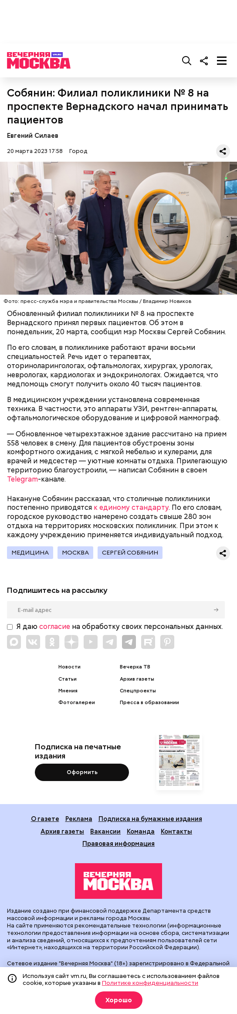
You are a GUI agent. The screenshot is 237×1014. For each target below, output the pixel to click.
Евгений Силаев (32, 135)
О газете (45, 819)
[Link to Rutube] (148, 642)
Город (78, 151)
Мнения (68, 690)
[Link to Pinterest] (167, 642)
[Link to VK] (33, 642)
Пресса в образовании (149, 702)
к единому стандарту (131, 507)
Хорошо (118, 1000)
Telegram (22, 479)
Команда (141, 831)
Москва (75, 552)
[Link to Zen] (71, 642)
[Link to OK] (52, 642)
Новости (69, 667)
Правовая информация (118, 843)
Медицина (30, 552)
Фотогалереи (76, 702)
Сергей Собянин (130, 552)
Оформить (82, 772)
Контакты (176, 831)
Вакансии (105, 831)
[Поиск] (187, 60)
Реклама (78, 819)
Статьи (67, 679)
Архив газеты (137, 679)
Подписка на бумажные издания (150, 819)
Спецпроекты (138, 690)
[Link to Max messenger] (14, 642)
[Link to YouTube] (91, 642)
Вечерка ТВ (135, 667)
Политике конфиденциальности (150, 983)
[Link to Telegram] (110, 642)
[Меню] (221, 60)
